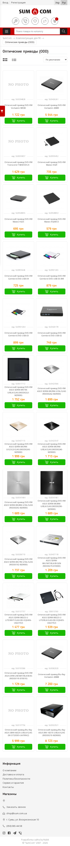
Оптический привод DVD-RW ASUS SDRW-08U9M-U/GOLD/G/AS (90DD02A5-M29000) (18, 448)
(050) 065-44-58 (14, 826)
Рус (64, 2)
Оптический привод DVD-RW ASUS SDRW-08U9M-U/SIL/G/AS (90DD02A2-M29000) (51, 391)
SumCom (7, 38)
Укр (57, 2)
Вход (5, 2)
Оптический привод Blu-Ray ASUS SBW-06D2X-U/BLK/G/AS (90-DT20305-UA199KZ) (18, 732)
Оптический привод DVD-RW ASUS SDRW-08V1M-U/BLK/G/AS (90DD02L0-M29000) (18, 391)
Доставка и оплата (13, 774)
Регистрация (18, 2)
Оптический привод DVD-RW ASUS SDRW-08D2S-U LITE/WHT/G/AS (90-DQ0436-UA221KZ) (18, 618)
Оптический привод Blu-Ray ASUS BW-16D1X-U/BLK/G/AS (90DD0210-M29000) (51, 732)
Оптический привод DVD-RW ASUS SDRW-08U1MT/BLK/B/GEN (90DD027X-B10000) (52, 561)
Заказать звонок (16, 807)
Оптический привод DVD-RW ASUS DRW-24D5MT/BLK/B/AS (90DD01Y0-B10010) (18, 676)
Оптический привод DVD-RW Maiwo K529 (52, 163)
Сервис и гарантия (13, 782)
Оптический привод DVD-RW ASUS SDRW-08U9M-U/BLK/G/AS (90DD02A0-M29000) (52, 448)
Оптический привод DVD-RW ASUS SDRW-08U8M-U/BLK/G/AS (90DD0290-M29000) (52, 504)
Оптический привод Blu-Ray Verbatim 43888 (51, 675)
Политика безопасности (16, 778)
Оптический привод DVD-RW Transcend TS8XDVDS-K (18, 163)
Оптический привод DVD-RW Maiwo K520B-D (52, 220)
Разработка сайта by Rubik (35, 839)
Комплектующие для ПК (28, 38)
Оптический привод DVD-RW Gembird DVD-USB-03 (18, 334)
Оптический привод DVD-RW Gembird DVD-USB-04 (18, 277)
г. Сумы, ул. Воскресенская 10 (22, 819)
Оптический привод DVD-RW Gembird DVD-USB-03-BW (52, 277)
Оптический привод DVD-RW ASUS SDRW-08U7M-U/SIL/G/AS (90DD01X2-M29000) (18, 562)
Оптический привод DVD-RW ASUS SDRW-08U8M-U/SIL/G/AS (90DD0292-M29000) (18, 505)
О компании (9, 770)
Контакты (8, 787)
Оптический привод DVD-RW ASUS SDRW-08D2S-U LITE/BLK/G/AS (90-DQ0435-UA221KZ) (52, 618)
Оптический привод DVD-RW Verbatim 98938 (18, 106)
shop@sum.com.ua (16, 813)
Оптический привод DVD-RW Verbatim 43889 (52, 106)
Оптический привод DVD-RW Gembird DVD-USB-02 (52, 334)
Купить (18, 120)
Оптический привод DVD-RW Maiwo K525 (18, 220)
